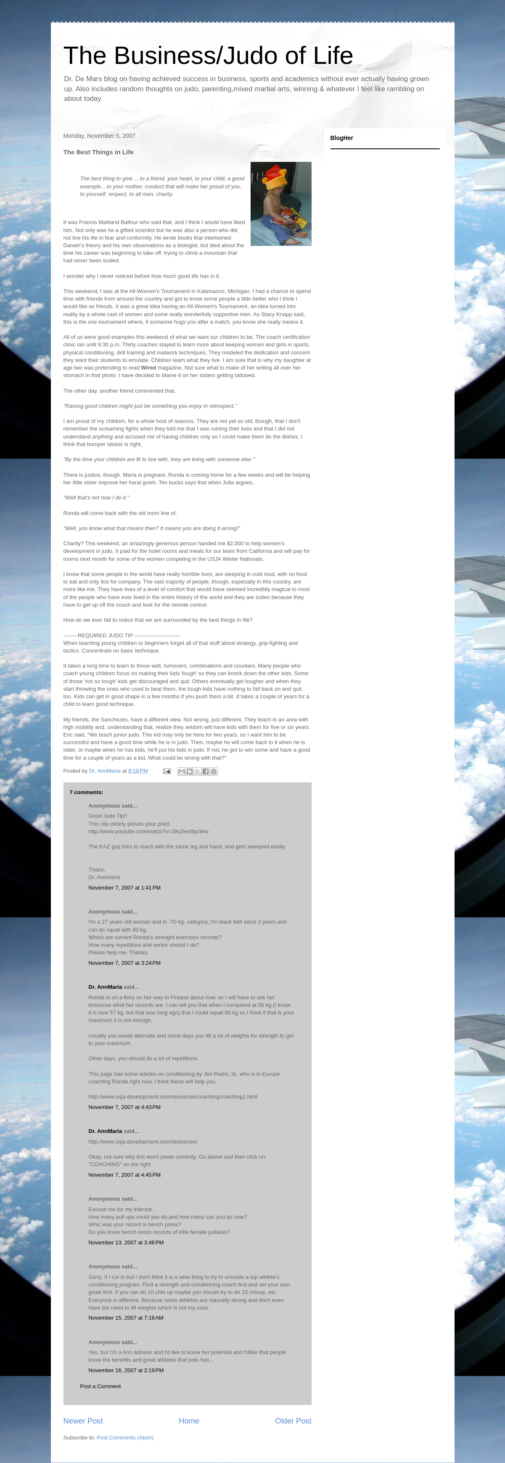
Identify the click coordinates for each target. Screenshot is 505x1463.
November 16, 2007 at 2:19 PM (126, 1370)
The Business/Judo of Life (208, 55)
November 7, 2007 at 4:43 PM (125, 1107)
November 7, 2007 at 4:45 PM (125, 1175)
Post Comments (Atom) (125, 1437)
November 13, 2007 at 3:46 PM (126, 1242)
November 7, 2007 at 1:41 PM (125, 888)
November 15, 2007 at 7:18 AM (126, 1318)
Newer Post (83, 1421)
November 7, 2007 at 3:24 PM (125, 963)
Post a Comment (100, 1386)
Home (189, 1421)
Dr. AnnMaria (105, 987)
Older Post (293, 1421)
